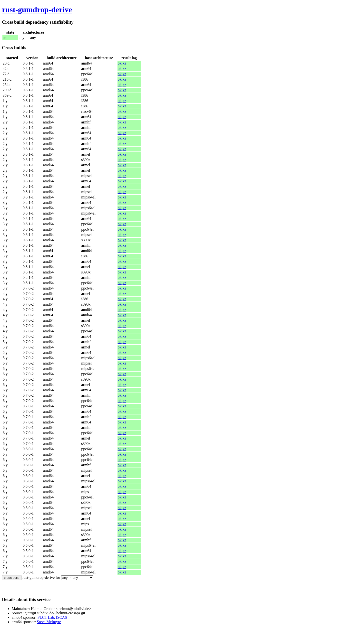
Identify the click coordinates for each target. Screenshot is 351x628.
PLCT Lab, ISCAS (52, 617)
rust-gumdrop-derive (37, 9)
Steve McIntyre (49, 622)
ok (120, 63)
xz (124, 63)
